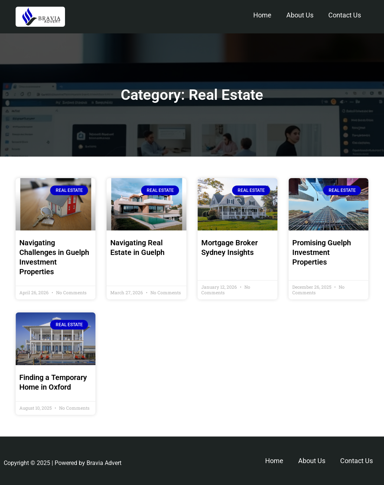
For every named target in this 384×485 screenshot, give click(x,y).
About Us (299, 15)
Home (262, 15)
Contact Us (344, 15)
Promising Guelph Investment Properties (321, 252)
